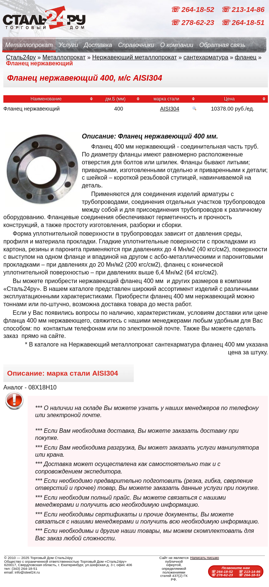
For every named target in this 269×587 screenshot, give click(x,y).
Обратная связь (222, 45)
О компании (177, 45)
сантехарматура (205, 57)
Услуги (68, 45)
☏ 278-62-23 (193, 23)
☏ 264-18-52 (193, 9)
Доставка (98, 45)
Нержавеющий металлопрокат (134, 57)
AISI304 (169, 109)
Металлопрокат (29, 45)
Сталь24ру (21, 57)
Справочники (136, 45)
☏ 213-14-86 (243, 9)
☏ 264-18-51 (243, 23)
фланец (246, 57)
